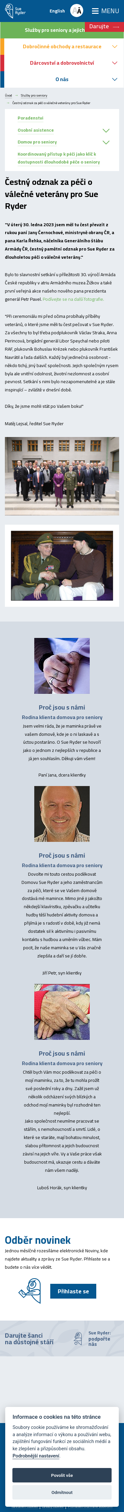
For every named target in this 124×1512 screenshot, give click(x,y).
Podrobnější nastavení (35, 1456)
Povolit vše (62, 1475)
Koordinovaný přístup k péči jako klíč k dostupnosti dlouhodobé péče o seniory (59, 158)
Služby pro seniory (34, 95)
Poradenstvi (30, 118)
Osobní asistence (36, 130)
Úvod (8, 95)
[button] (106, 131)
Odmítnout (62, 1492)
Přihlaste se (73, 1291)
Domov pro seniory (37, 142)
